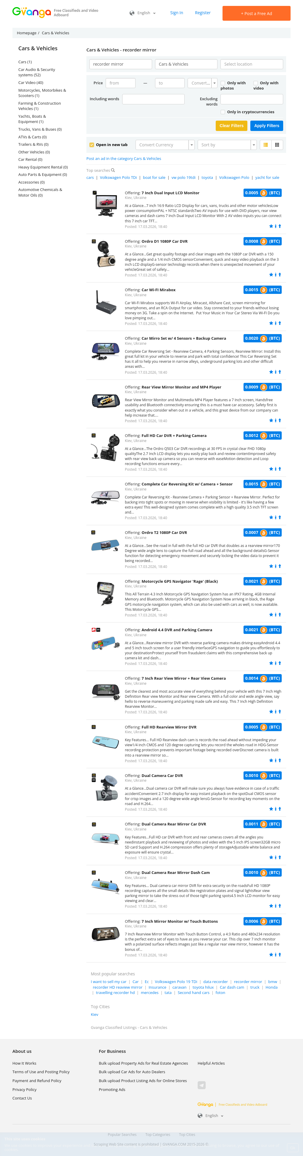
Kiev (94, 1014)
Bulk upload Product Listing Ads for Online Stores (143, 1080)
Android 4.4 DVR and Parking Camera (177, 629)
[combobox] (202, 83)
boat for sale (154, 177)
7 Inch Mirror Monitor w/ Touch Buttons (180, 921)
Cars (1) (25, 61)
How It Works (24, 1063)
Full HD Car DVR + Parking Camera (174, 435)
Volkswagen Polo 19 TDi (176, 981)
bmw (272, 981)
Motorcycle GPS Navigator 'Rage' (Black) (180, 581)
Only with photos (233, 85)
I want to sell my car (108, 981)
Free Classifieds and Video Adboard (232, 1104)
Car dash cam (232, 987)
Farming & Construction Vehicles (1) (39, 106)
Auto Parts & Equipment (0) (42, 174)
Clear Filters (232, 125)
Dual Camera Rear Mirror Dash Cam (176, 872)
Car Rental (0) (30, 159)
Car (136, 981)
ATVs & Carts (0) (32, 137)
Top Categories (158, 1134)
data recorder (215, 981)
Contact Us (22, 1098)
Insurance (157, 987)
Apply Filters (266, 125)
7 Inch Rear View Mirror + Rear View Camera (184, 678)
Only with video (265, 85)
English (142, 12)
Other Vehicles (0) (34, 152)
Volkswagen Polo (234, 177)
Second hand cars (193, 992)
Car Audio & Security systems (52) (36, 72)
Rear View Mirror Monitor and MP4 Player (181, 387)
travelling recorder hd (115, 992)
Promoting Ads (112, 1089)
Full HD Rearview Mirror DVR (169, 727)
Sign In (176, 12)
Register (203, 12)
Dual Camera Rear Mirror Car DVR (174, 824)
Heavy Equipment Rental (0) (43, 167)
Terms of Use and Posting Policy (41, 1071)
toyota (207, 177)
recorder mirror (248, 981)
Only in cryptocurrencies (247, 111)
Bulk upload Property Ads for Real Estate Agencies (143, 1063)
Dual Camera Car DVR (162, 775)
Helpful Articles (211, 1063)
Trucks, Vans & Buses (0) (40, 129)
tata (168, 992)
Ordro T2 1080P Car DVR (164, 532)
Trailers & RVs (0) (33, 144)
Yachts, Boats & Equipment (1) (32, 119)
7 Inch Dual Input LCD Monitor (170, 192)
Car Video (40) (30, 82)
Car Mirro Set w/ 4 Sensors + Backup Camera (184, 338)
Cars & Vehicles (37, 48)
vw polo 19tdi (184, 177)
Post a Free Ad (256, 13)
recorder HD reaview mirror (118, 987)
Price (98, 82)
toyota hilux (203, 987)
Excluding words (208, 101)
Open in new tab (108, 144)
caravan (180, 987)
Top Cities (187, 1134)
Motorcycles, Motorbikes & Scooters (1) (42, 93)
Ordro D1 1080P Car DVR (165, 241)
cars (90, 177)
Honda (272, 987)
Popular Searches (122, 1134)
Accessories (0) (31, 182)
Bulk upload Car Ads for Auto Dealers (132, 1071)
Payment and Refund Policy (36, 1080)
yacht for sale (267, 177)
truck (255, 987)
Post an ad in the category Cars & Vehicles (123, 158)
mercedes (150, 992)
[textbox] (200, 83)
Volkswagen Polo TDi (118, 177)
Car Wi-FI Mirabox (159, 289)
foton (220, 992)
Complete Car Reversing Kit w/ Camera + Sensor (187, 484)
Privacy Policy (24, 1089)
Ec (147, 981)
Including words (104, 98)
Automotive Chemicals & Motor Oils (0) (40, 192)
